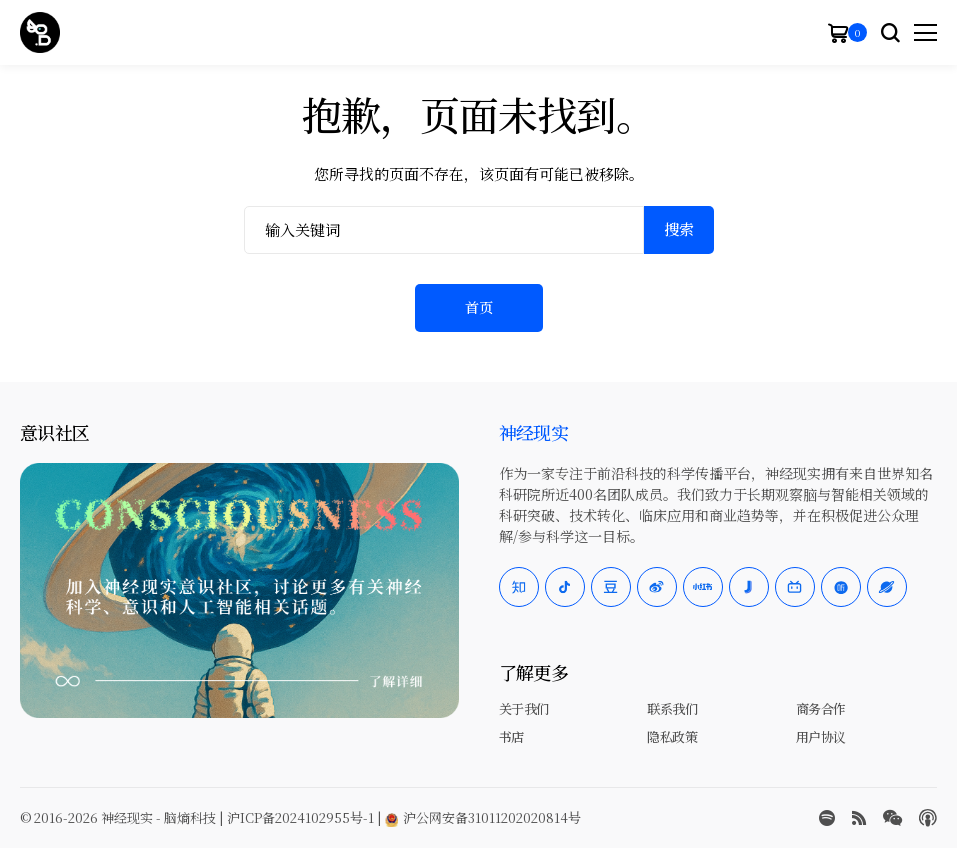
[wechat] (892, 818)
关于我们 (524, 708)
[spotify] (827, 818)
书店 (511, 736)
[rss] (859, 818)
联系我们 (672, 708)
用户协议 (821, 736)
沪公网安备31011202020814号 (483, 817)
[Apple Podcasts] (928, 818)
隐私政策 (672, 736)
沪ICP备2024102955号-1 (300, 817)
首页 (479, 307)
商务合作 (821, 708)
